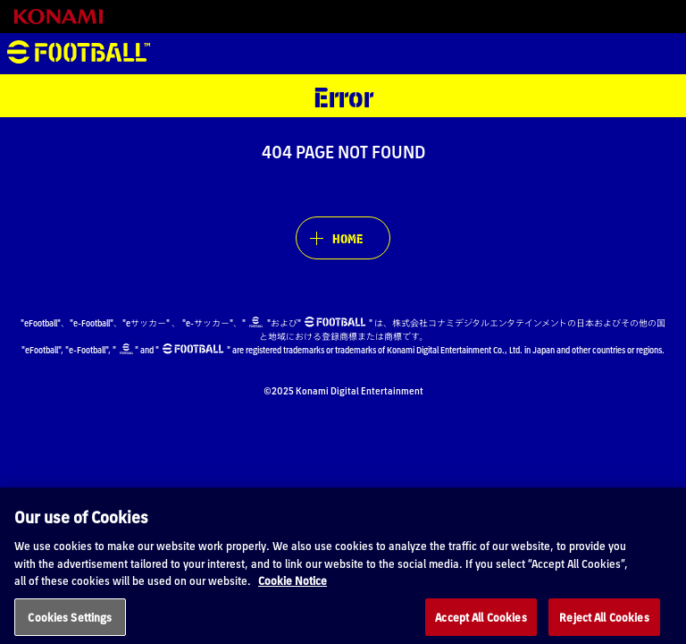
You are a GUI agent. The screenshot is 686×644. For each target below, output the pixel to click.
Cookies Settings (70, 622)
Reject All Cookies (603, 622)
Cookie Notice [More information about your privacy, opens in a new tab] (292, 587)
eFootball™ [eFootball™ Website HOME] (78, 53)
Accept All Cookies (480, 622)
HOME (347, 238)
